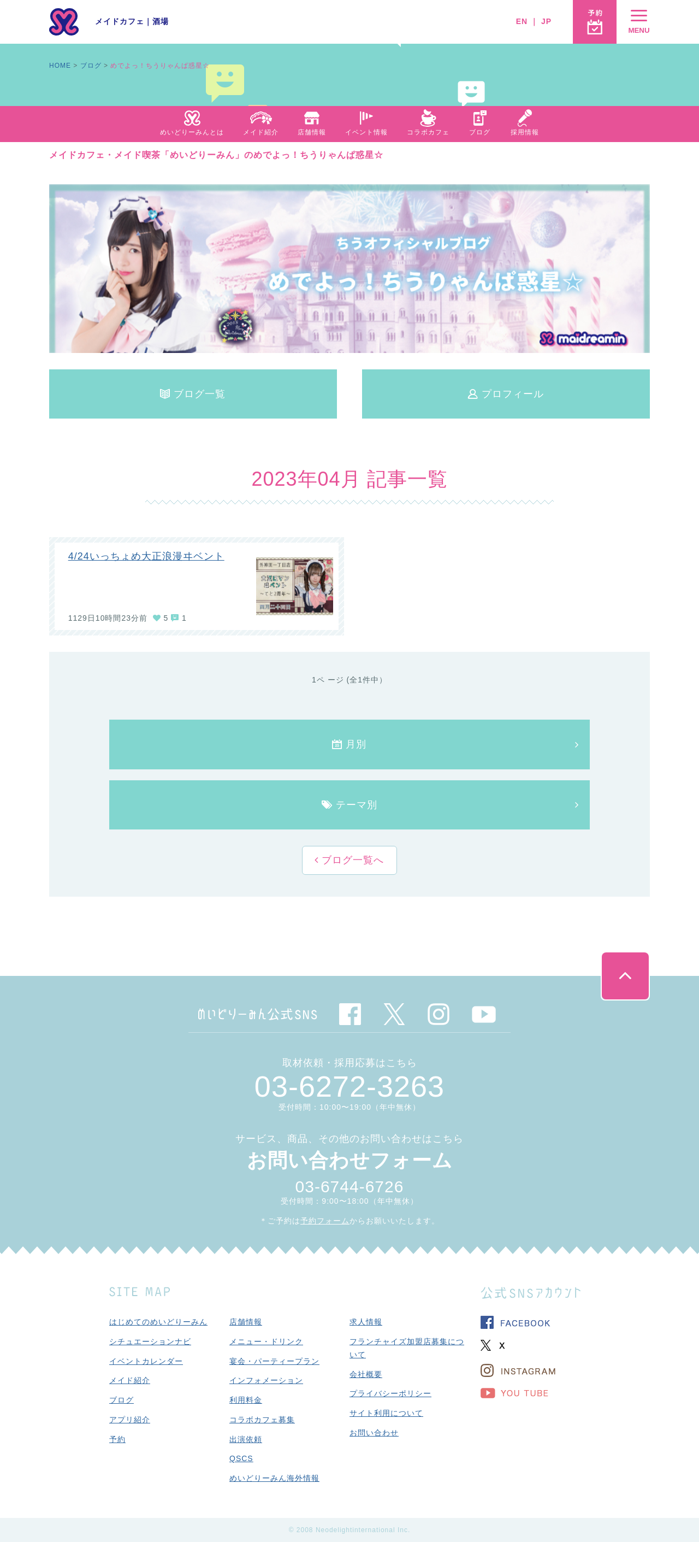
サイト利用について (386, 1413)
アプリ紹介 (129, 1419)
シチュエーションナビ (150, 1341)
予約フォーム (325, 1220)
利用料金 (245, 1400)
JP (546, 21)
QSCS (241, 1458)
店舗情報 (245, 1321)
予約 (117, 1439)
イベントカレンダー (146, 1361)
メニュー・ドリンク (266, 1341)
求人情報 (366, 1321)
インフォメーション (266, 1380)
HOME (60, 65)
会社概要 (366, 1374)
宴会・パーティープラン (274, 1361)
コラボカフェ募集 (262, 1419)
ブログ (91, 65)
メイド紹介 (129, 1380)
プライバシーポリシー (390, 1393)
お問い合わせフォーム (350, 1160)
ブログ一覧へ (351, 860)
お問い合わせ (374, 1432)
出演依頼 (245, 1439)
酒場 (160, 21)
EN (522, 21)
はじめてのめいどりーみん (158, 1321)
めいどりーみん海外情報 (274, 1478)
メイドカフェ (119, 21)
